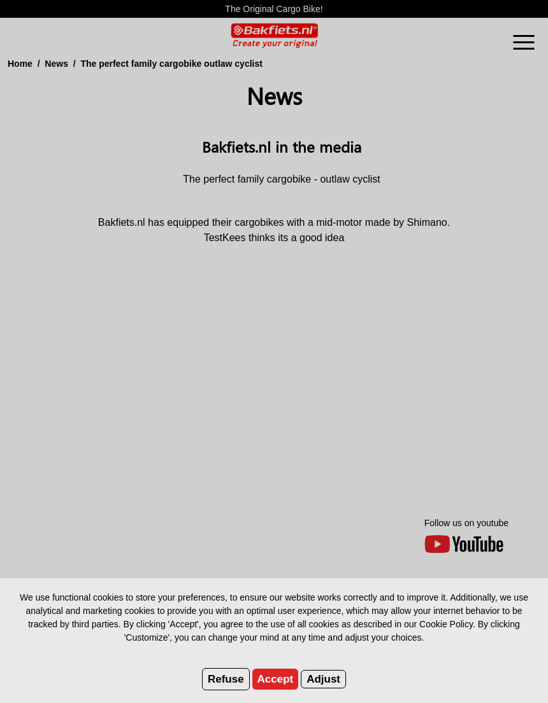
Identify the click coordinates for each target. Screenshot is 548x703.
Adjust (323, 679)
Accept (275, 679)
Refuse (226, 679)
